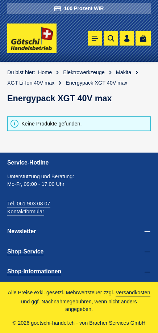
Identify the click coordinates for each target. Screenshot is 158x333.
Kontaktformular (25, 211)
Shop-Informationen (34, 271)
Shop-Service (25, 251)
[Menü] (95, 38)
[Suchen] (111, 38)
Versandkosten (133, 292)
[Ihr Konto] (127, 38)
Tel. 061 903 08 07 (28, 203)
